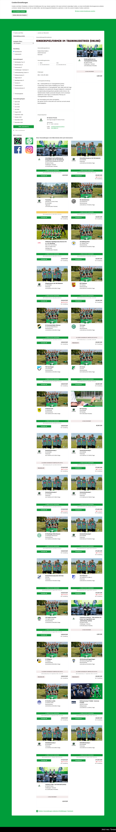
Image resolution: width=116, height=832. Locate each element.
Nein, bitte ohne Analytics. (20, 15)
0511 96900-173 (54, 128)
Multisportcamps (18, 75)
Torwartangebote (18, 93)
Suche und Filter (18, 32)
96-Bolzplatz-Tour (19, 62)
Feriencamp (17, 67)
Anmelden (44, 175)
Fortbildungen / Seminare (20, 70)
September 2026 (18, 114)
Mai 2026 (16, 104)
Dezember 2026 (18, 122)
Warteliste (75, 342)
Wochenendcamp (19, 88)
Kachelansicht (17, 51)
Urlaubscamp (18, 85)
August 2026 (17, 112)
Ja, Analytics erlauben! (19, 11)
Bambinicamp (18, 64)
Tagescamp (17, 77)
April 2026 (16, 101)
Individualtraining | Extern (20, 72)
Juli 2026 (16, 109)
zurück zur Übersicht (43, 33)
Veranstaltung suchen (23, 36)
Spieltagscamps (18, 80)
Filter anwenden (24, 126)
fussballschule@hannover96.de (57, 126)
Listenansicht (17, 54)
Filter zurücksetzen (20, 130)
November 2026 (18, 119)
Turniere (16, 83)
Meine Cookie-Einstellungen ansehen (85, 11)
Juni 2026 (16, 106)
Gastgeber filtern (23, 42)
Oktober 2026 (17, 117)
